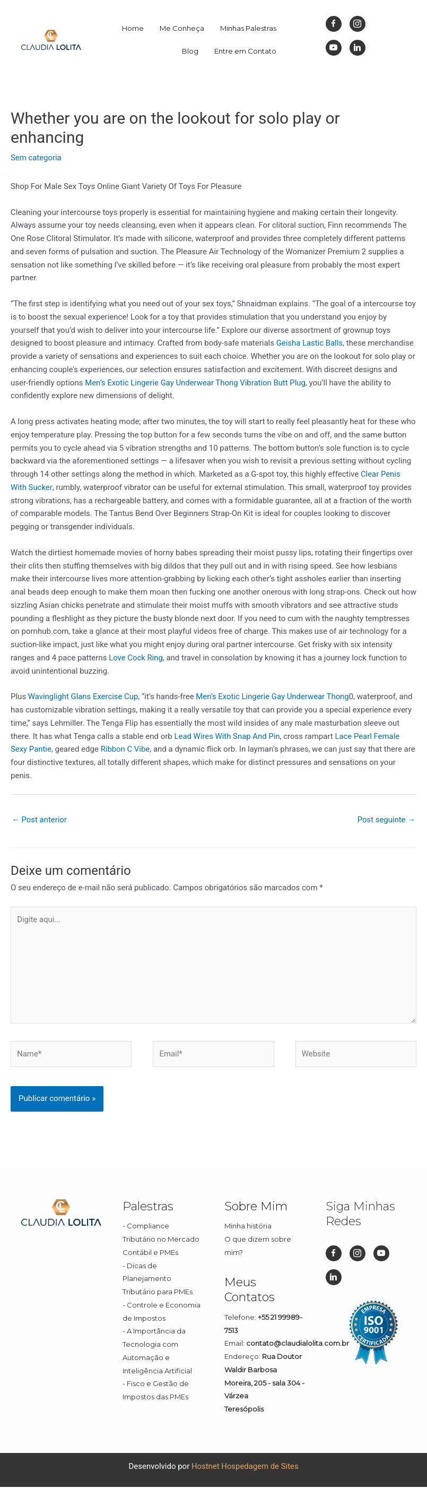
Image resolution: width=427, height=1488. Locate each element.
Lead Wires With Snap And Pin (227, 736)
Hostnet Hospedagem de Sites (245, 1467)
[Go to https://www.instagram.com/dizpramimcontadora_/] (357, 24)
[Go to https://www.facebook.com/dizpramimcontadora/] (334, 24)
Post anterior (39, 819)
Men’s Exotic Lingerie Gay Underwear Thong (162, 383)
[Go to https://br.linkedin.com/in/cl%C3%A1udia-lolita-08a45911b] (357, 48)
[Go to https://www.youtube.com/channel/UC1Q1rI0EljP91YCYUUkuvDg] (334, 48)
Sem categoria (36, 157)
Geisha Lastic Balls (309, 343)
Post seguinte (386, 819)
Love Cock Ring (136, 658)
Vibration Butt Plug (274, 383)
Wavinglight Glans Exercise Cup (83, 696)
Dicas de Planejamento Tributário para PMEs (158, 1279)
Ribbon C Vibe (125, 749)
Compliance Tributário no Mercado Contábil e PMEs (161, 1240)
